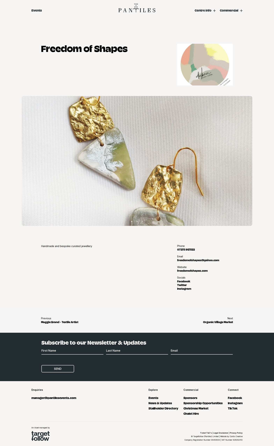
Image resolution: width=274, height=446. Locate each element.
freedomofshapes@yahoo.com (198, 260)
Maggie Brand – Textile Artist (59, 322)
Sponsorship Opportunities (203, 403)
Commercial (229, 10)
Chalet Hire (191, 413)
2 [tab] (137, 221)
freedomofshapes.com (192, 270)
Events (36, 10)
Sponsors (190, 398)
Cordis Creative (236, 436)
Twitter (182, 285)
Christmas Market (195, 408)
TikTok (233, 408)
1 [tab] (132, 221)
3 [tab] (142, 221)
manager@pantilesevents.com (53, 398)
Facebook (183, 281)
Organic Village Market (218, 322)
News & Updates (160, 403)
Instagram (184, 288)
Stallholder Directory (163, 408)
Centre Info (203, 10)
